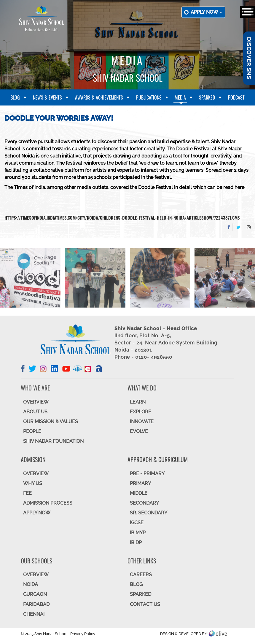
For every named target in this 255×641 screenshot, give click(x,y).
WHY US (32, 483)
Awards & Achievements (99, 97)
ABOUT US (35, 412)
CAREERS (141, 574)
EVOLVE (139, 431)
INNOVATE (142, 421)
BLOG (136, 584)
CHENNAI (33, 614)
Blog (15, 97)
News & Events (47, 97)
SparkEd (207, 97)
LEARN (138, 402)
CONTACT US (145, 604)
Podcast (236, 97)
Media (180, 97)
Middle (138, 493)
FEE (27, 493)
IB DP (136, 542)
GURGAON (35, 594)
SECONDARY (144, 503)
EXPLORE (140, 412)
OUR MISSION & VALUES (50, 421)
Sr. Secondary (148, 513)
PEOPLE (32, 431)
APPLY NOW (36, 513)
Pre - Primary (147, 473)
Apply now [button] (206, 12)
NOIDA (30, 584)
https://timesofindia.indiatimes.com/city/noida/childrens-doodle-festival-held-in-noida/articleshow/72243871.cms (122, 217)
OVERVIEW (36, 402)
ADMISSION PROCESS (47, 503)
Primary (140, 483)
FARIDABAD (36, 604)
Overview (36, 574)
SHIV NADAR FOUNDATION (53, 441)
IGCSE (137, 522)
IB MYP (138, 533)
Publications (149, 97)
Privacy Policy (82, 633)
